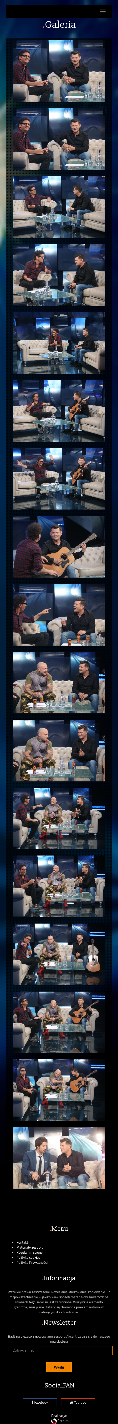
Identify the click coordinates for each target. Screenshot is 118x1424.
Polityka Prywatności (32, 1262)
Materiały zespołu (29, 1247)
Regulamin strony (29, 1252)
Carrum (59, 1420)
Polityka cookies (28, 1257)
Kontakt (22, 1242)
